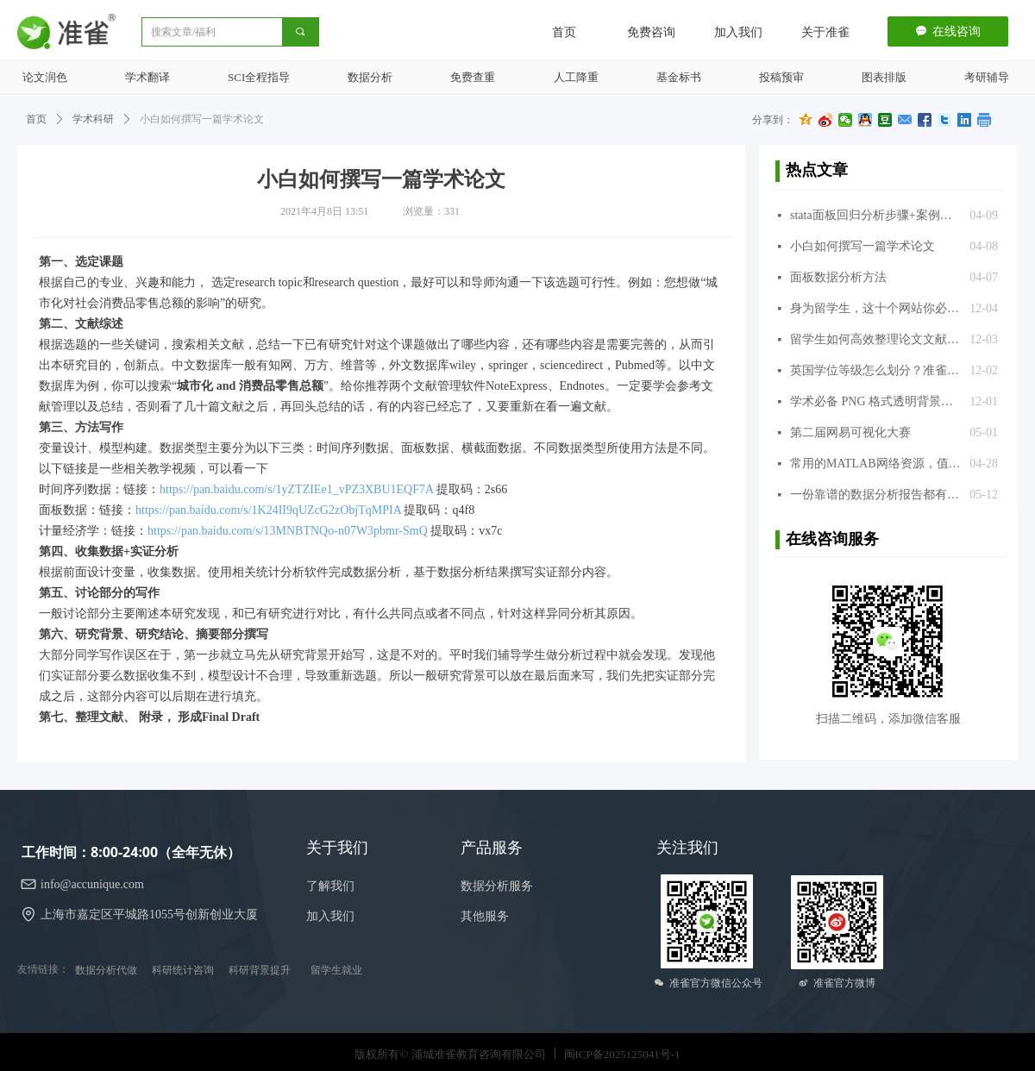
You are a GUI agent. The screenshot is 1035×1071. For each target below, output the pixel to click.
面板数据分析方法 (838, 277)
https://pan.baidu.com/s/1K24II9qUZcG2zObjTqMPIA (268, 510)
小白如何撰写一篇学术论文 (862, 246)
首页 (36, 119)
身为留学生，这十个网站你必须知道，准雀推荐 (875, 308)
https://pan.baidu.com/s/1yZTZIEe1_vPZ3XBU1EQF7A (296, 489)
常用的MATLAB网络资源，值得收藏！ (875, 463)
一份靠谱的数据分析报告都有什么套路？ (875, 494)
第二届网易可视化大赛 (850, 432)
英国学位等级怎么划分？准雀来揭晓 (875, 370)
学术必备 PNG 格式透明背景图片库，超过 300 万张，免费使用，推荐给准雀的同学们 (875, 401)
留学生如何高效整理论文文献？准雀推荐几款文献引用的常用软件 (875, 339)
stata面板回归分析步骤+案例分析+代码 (875, 215)
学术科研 (93, 119)
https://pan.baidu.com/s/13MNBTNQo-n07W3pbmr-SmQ (287, 530)
